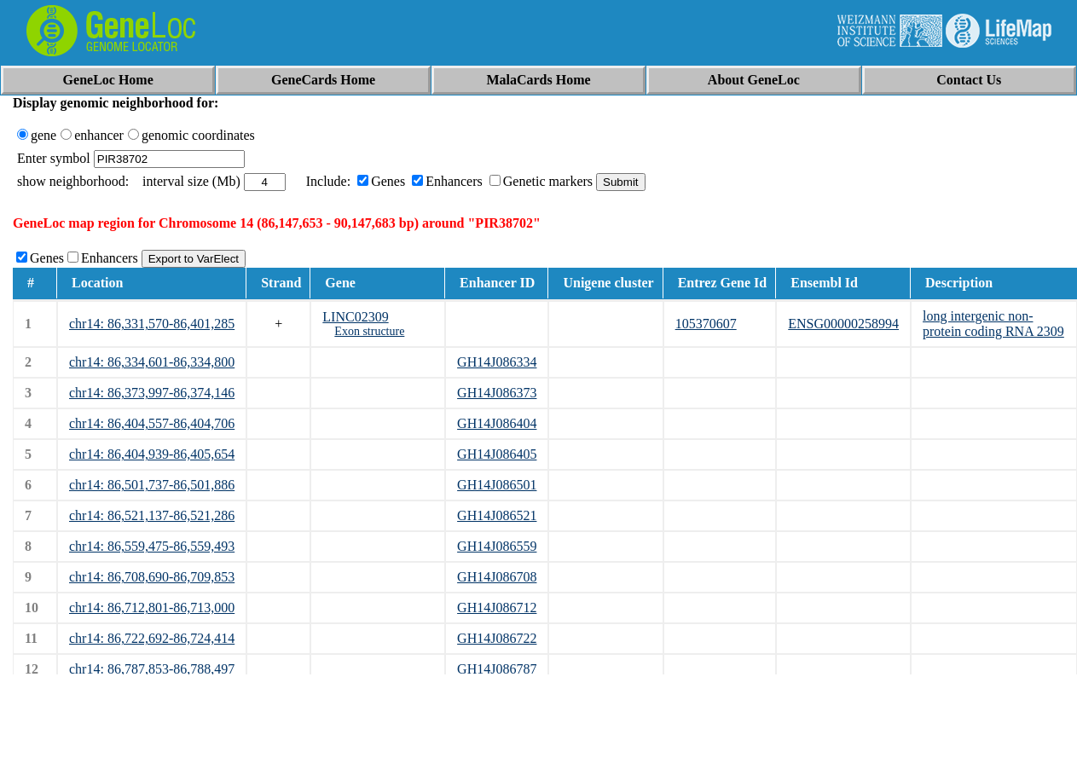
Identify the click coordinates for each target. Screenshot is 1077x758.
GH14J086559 (496, 546)
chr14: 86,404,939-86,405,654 (152, 454)
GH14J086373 (496, 392)
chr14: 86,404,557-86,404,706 (152, 423)
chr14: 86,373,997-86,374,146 (152, 392)
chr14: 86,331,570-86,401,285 (152, 323)
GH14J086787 (496, 669)
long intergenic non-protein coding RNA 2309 (993, 323)
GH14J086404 (496, 423)
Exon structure (369, 331)
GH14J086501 (496, 484)
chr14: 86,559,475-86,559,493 (152, 546)
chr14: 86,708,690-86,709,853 (152, 577)
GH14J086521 (496, 515)
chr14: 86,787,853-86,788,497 (152, 669)
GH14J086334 (496, 362)
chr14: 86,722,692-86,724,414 (152, 638)
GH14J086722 (496, 638)
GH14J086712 (496, 607)
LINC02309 (355, 317)
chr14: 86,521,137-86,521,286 (152, 515)
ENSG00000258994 (843, 323)
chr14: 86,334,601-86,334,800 (152, 362)
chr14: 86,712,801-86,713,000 (152, 607)
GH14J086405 (496, 454)
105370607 (706, 323)
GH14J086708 (496, 577)
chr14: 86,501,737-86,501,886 (152, 484)
